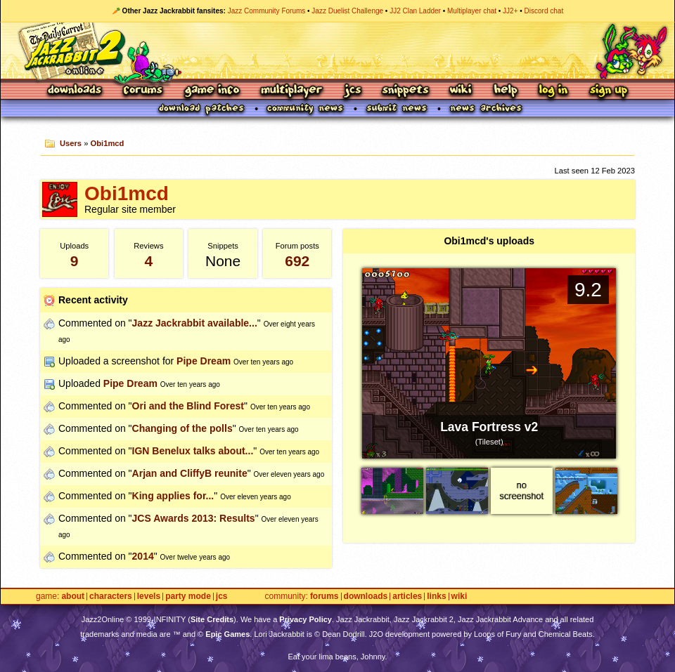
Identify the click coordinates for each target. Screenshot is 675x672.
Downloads (75, 91)
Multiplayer (291, 91)
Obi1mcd (107, 143)
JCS (352, 91)
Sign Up (608, 91)
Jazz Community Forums (267, 11)
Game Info (211, 91)
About (72, 596)
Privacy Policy (305, 619)
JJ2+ (510, 11)
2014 (143, 556)
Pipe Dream (203, 361)
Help (505, 91)
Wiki (461, 91)
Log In (553, 91)
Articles (407, 596)
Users (71, 143)
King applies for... (173, 495)
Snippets (405, 91)
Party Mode (188, 596)
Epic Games (227, 634)
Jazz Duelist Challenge (347, 11)
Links (436, 596)
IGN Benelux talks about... (193, 450)
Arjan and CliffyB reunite (190, 473)
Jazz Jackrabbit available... (194, 323)
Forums (143, 91)
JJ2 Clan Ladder (415, 11)
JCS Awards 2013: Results (193, 518)
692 (297, 261)
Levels (148, 596)
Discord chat (544, 11)
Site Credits (212, 619)
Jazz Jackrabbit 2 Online (337, 50)
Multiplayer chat (471, 11)
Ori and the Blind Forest (188, 405)
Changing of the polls (182, 428)
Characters (110, 596)
